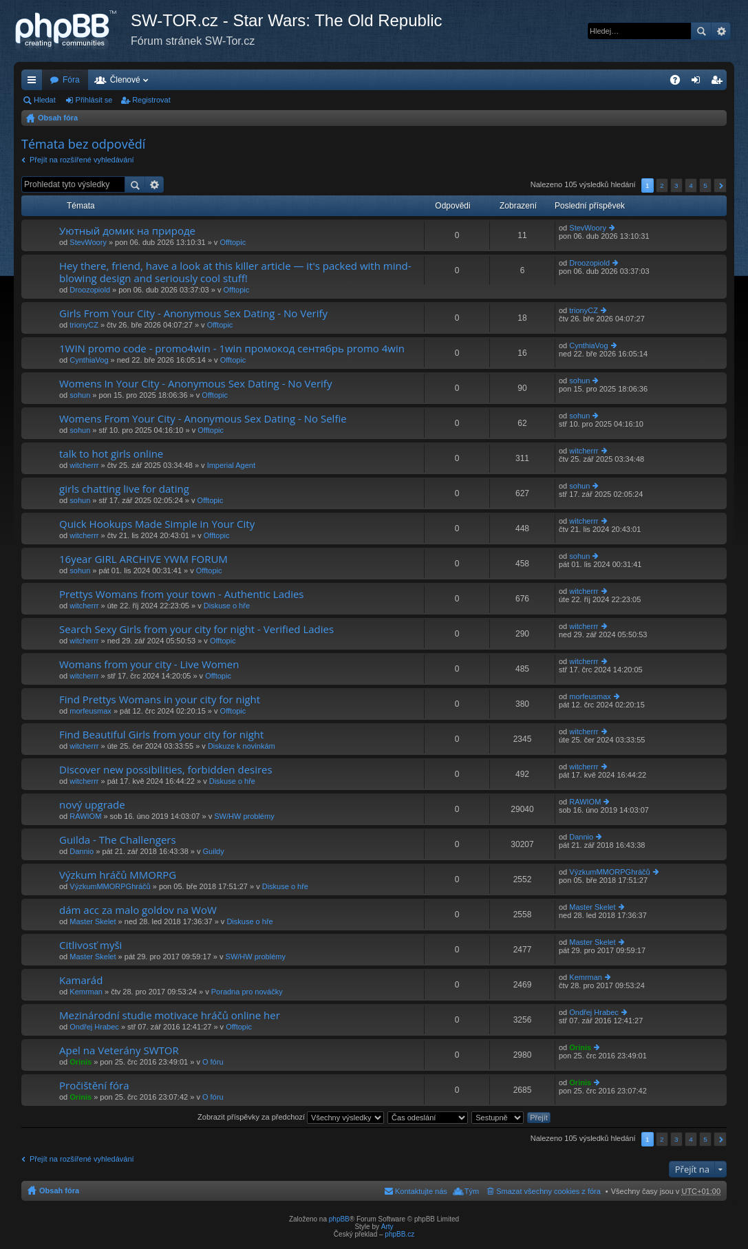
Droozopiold (90, 290)
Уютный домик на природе (127, 230)
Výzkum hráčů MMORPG (117, 875)
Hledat (701, 31)
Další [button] (720, 185)
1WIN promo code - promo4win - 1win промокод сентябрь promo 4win (232, 348)
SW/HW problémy (244, 816)
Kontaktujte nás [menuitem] (421, 1191)
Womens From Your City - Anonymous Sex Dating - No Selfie (203, 418)
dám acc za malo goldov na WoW (138, 910)
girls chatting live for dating (124, 488)
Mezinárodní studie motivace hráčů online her (169, 1015)
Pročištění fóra (94, 1085)
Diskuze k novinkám (241, 746)
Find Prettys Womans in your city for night (159, 699)
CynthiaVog (89, 360)
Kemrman (86, 992)
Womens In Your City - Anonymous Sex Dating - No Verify (195, 383)
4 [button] (691, 185)
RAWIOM (85, 816)
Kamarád (81, 980)
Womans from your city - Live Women (149, 664)
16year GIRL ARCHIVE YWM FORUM (143, 559)
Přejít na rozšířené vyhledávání (82, 160)
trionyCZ (84, 325)
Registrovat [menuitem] (719, 82)
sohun (80, 395)
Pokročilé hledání (721, 31)
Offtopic (233, 242)
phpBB (339, 1219)
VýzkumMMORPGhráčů (110, 886)
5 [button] (705, 185)
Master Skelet (93, 921)
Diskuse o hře (227, 605)
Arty (387, 1226)
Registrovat (151, 100)
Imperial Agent (231, 465)
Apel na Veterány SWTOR (119, 1050)
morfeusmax (90, 711)
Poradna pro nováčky (247, 992)
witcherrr (84, 465)
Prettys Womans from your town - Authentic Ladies (181, 594)
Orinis (81, 1062)
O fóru (213, 1062)
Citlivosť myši (90, 945)
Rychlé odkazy (34, 82)
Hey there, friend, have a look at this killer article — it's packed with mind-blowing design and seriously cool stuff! (235, 272)
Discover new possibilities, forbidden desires (166, 769)
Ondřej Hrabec (94, 1027)
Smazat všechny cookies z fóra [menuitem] (548, 1191)
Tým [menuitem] (471, 1191)
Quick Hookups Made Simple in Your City (157, 524)
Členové (125, 80)
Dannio (82, 851)
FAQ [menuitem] (679, 82)
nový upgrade (92, 804)
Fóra (71, 80)
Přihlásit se (94, 100)
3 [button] (676, 185)
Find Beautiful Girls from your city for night (161, 734)
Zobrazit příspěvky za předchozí (290, 1117)
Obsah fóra (58, 118)
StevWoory (88, 242)
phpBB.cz (399, 1234)
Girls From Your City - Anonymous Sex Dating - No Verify (193, 313)
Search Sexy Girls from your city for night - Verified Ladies (196, 629)
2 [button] (662, 185)
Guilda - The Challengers (117, 839)
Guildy (213, 851)
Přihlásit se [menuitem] (699, 82)
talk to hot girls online (111, 453)
